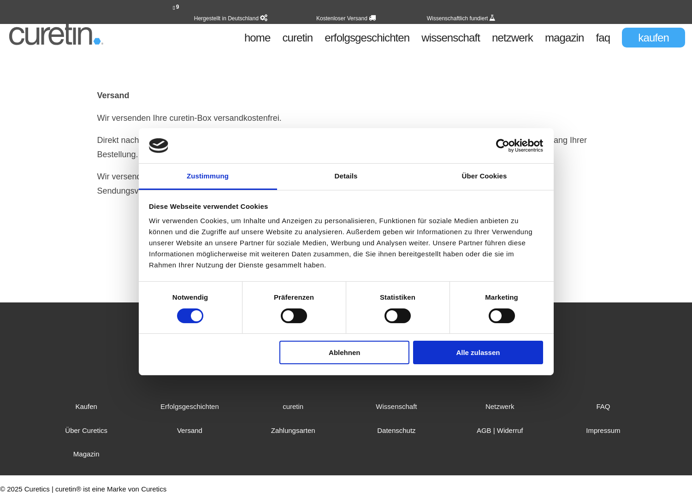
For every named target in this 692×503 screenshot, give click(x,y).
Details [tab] (346, 176)
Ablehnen (344, 352)
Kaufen (86, 406)
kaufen (653, 37)
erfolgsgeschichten (367, 39)
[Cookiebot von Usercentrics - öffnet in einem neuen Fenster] (502, 146)
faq (603, 39)
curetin (297, 39)
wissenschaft (450, 39)
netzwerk (512, 39)
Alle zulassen (478, 352)
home (257, 39)
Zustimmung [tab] (208, 176)
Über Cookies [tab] (484, 176)
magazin (564, 39)
